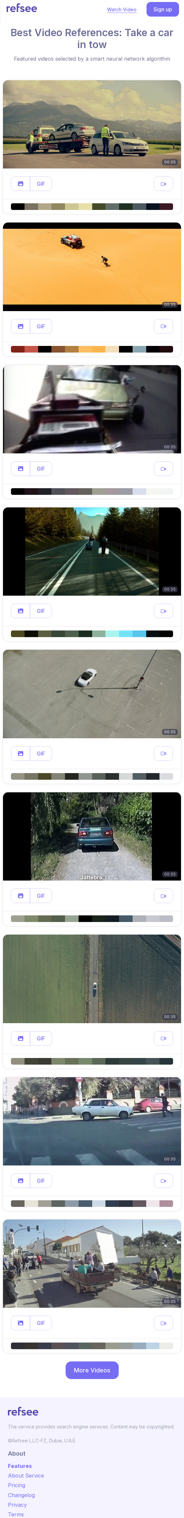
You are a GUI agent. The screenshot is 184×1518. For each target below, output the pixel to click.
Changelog (21, 1495)
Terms (16, 1514)
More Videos (92, 1370)
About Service (26, 1475)
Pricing (16, 1485)
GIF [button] (41, 183)
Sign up (162, 9)
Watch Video (122, 9)
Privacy (17, 1504)
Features (20, 1466)
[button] (20, 183)
